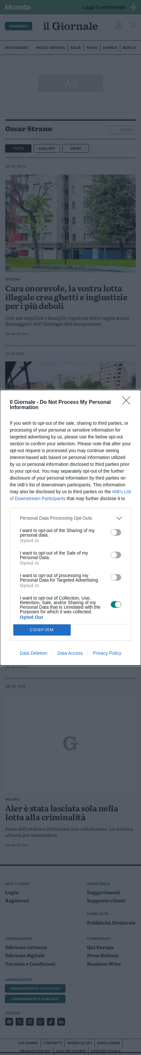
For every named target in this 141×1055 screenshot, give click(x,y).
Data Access (70, 653)
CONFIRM (42, 629)
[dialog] (70, 527)
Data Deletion (34, 653)
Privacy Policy (107, 653)
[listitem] (70, 518)
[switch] (116, 532)
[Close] (128, 402)
